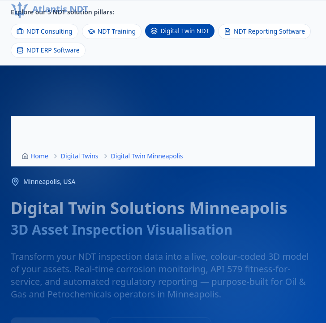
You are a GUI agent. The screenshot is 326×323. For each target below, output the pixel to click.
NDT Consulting (45, 31)
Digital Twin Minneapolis (147, 156)
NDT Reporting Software (264, 31)
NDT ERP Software (48, 50)
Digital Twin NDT (179, 30)
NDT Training (112, 31)
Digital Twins (80, 156)
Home (39, 156)
